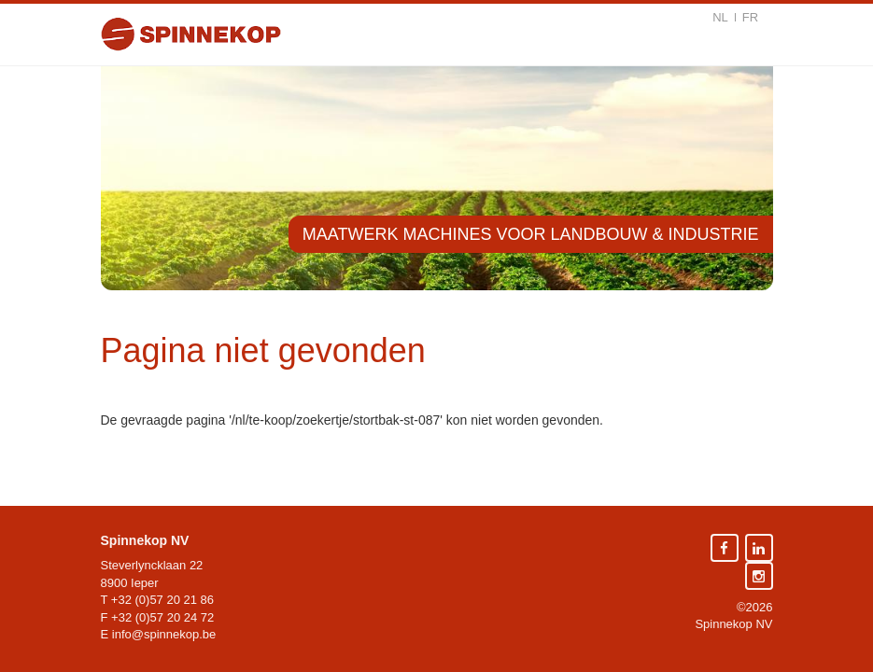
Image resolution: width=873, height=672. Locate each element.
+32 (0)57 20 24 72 (162, 617)
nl (720, 17)
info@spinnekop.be (164, 634)
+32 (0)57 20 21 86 (162, 600)
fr (750, 17)
